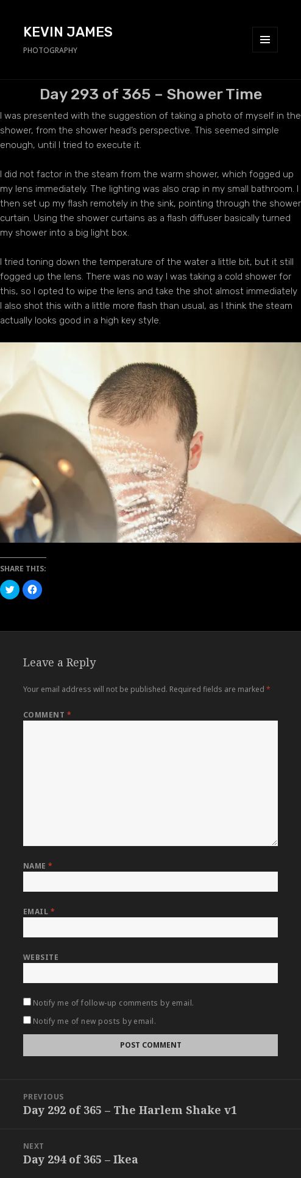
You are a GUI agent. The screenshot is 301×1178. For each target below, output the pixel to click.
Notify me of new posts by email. (94, 1021)
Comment (47, 715)
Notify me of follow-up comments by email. (113, 1003)
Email (39, 911)
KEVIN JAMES (68, 32)
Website (40, 957)
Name (38, 866)
